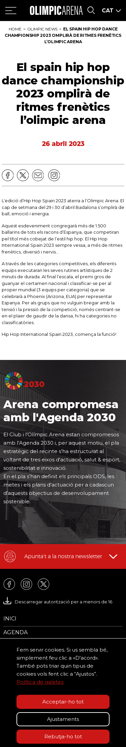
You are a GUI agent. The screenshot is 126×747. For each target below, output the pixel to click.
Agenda (15, 632)
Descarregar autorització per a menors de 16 (57, 601)
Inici (9, 618)
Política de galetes (40, 682)
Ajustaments (63, 719)
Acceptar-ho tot (63, 701)
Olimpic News (42, 28)
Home (15, 28)
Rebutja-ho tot (63, 736)
